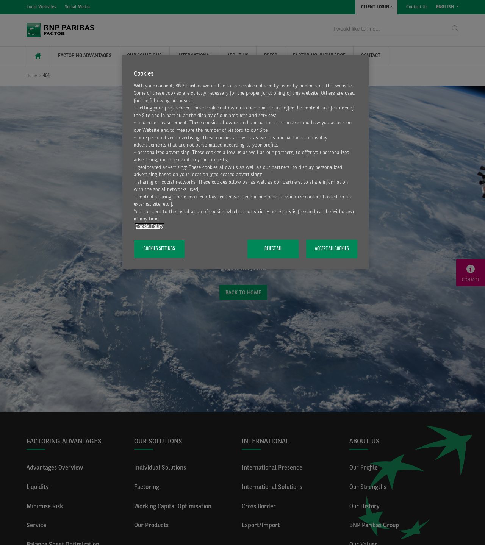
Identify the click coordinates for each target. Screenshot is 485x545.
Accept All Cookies (332, 249)
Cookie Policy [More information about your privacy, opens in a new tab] (149, 226)
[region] (245, 162)
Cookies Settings (159, 249)
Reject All (273, 249)
